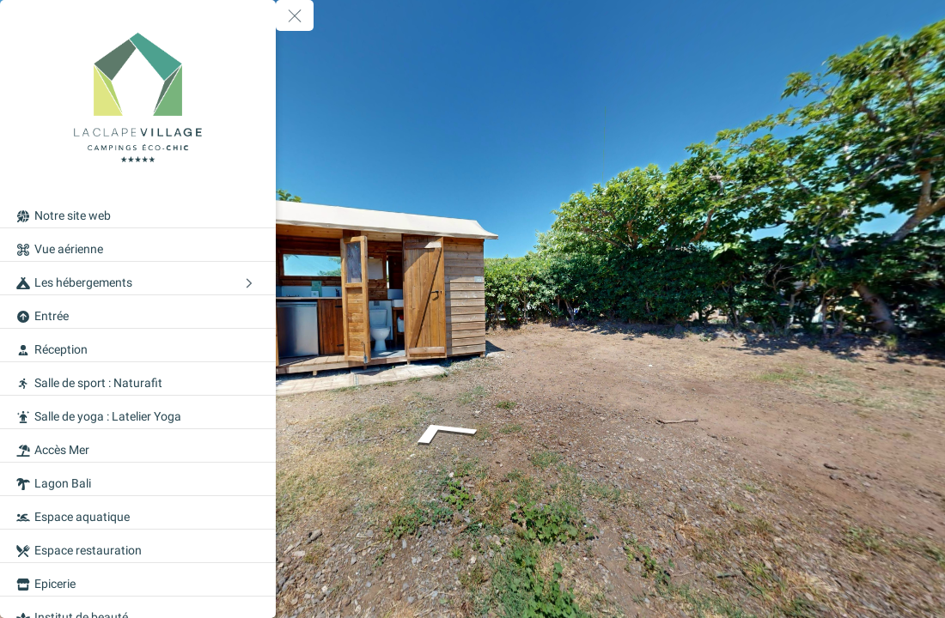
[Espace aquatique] (138, 512)
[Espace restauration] (138, 546)
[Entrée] (138, 311)
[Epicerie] (138, 579)
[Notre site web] (138, 211)
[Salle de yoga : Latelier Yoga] (138, 412)
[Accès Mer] (138, 445)
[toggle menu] (295, 15)
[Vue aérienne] (138, 244)
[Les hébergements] (138, 278)
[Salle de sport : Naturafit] (138, 378)
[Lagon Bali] (138, 479)
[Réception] (138, 345)
